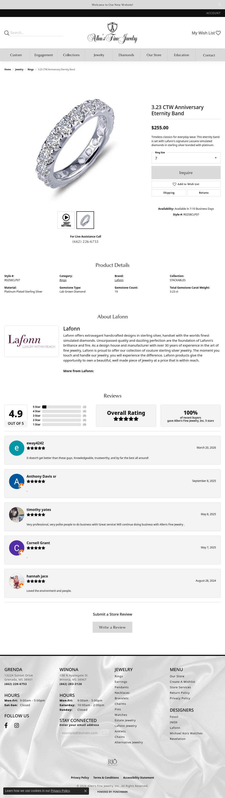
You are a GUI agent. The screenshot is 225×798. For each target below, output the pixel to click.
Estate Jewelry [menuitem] (125, 720)
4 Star (36, 411)
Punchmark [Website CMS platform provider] (120, 791)
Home (7, 69)
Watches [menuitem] (121, 715)
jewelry (19, 69)
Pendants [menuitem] (122, 687)
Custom (16, 54)
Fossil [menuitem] (174, 717)
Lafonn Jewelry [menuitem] (126, 726)
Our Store (154, 54)
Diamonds (126, 54)
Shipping (168, 193)
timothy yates (39, 509)
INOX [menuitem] (174, 722)
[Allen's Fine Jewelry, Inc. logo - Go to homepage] (112, 32)
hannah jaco (37, 576)
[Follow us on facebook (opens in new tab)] (6, 725)
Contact (209, 55)
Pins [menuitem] (118, 709)
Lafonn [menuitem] (175, 728)
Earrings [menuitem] (121, 682)
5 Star (36, 407)
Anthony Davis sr (41, 476)
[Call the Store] (15, 684)
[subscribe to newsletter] (104, 733)
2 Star (36, 420)
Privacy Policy (180, 698)
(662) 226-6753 (86, 241)
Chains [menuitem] (120, 737)
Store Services (180, 687)
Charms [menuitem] (120, 704)
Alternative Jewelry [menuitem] (129, 742)
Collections (71, 54)
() (84, 407)
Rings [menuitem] (119, 676)
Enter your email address (79, 725)
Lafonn (119, 280)
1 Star (36, 424)
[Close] (219, 4)
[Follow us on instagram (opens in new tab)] (16, 725)
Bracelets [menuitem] (122, 698)
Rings (31, 69)
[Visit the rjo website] (112, 762)
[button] (213, 13)
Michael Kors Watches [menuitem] (186, 733)
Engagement (43, 54)
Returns (204, 193)
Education (181, 54)
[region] (76, 143)
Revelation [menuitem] (178, 739)
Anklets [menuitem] (120, 731)
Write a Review (112, 627)
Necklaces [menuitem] (122, 693)
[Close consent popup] (85, 791)
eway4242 (35, 443)
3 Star (36, 416)
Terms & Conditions (106, 777)
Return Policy (180, 693)
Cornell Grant (38, 542)
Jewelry (99, 54)
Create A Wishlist (182, 682)
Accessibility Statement (138, 777)
